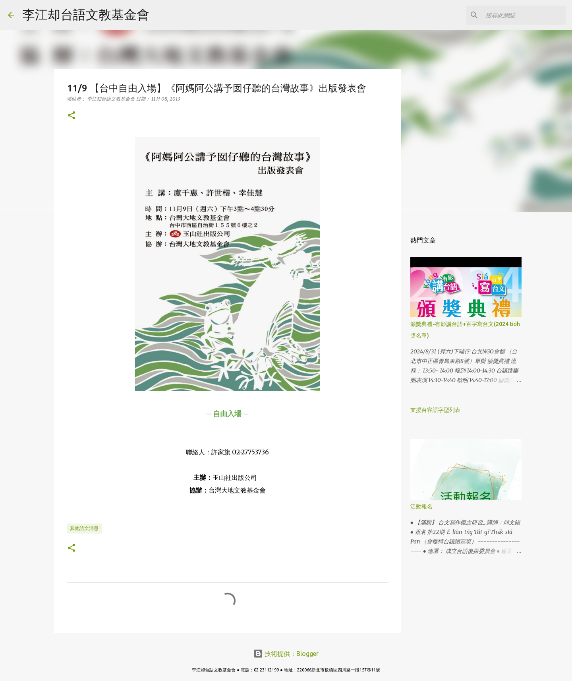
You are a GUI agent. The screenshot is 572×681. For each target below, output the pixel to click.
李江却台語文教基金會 (85, 14)
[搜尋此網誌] (524, 15)
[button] (71, 116)
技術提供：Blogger (286, 653)
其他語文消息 (84, 528)
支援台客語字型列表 (435, 410)
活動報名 (421, 506)
